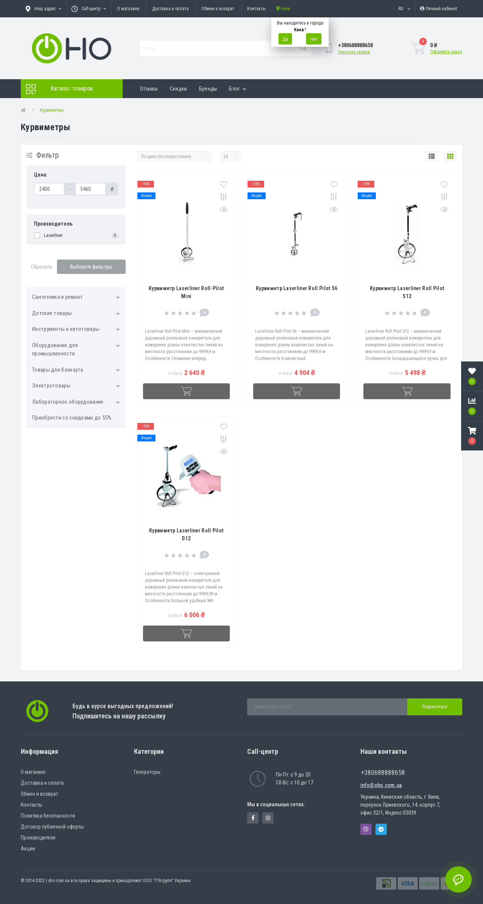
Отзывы (149, 89)
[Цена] (49, 189)
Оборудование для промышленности (55, 349)
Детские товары (52, 313)
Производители (38, 838)
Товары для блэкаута (57, 369)
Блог (237, 89)
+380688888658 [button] (383, 772)
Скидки (178, 89)
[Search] (303, 48)
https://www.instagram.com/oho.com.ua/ (268, 818)
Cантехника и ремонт (57, 297)
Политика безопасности (48, 816)
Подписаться (434, 706)
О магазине (128, 8)
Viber (366, 829)
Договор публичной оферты (52, 827)
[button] (472, 435)
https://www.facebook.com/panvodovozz (253, 818)
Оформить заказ (446, 51)
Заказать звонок (354, 52)
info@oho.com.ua (381, 785)
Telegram (381, 829)
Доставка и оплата (170, 8)
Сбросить (41, 267)
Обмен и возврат (218, 8)
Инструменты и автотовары (65, 329)
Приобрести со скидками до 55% (72, 417)
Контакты (256, 8)
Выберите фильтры (91, 267)
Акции (28, 849)
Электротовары (51, 385)
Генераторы (147, 772)
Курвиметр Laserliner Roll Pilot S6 (296, 288)
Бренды (208, 89)
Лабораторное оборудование (68, 401)
